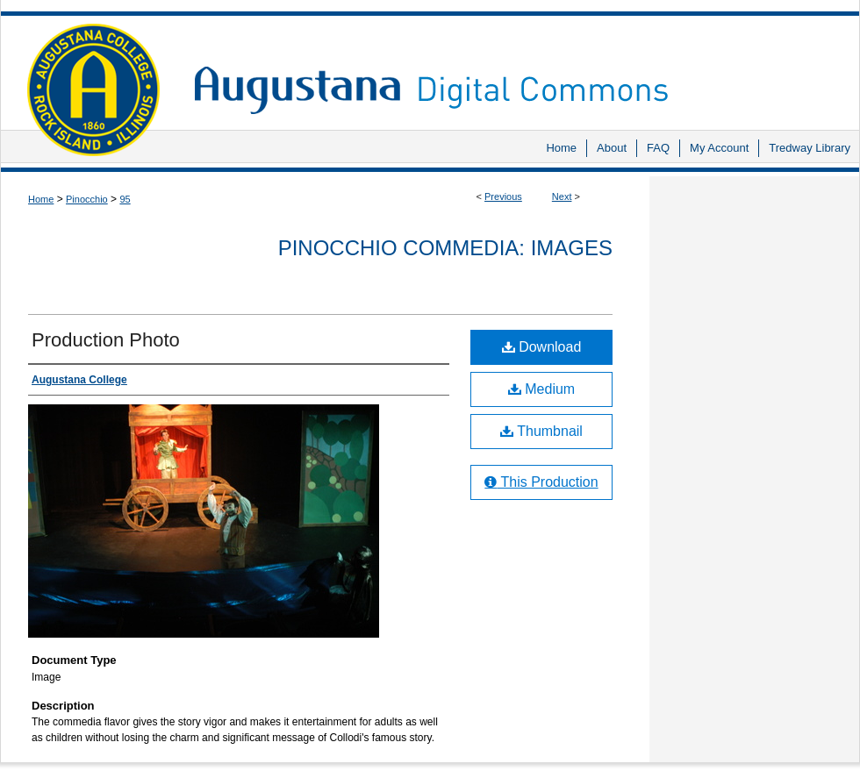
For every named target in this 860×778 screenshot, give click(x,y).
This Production (541, 482)
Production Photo (106, 340)
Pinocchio (87, 199)
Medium (541, 389)
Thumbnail (541, 431)
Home (41, 199)
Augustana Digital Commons (518, 65)
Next (562, 196)
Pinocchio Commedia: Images (445, 248)
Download (542, 346)
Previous (503, 196)
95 (124, 199)
